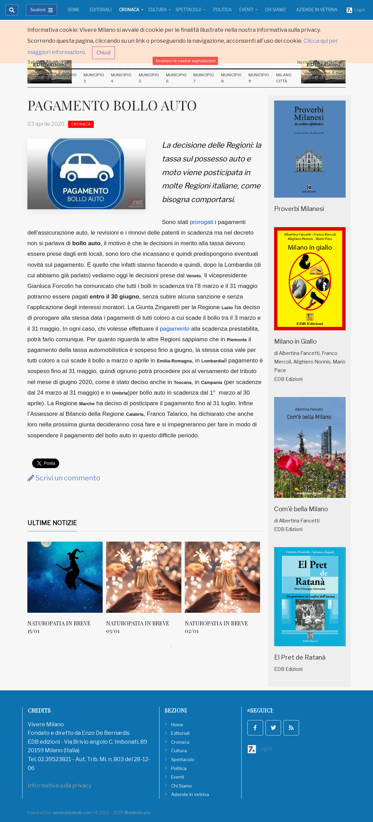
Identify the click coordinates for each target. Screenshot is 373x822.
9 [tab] (181, 647)
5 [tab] (140, 647)
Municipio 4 (121, 77)
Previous (22, 591)
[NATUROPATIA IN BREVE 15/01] (65, 577)
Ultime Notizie (52, 523)
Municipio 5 (149, 77)
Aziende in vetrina (316, 9)
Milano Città (284, 77)
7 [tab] (160, 647)
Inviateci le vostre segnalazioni (185, 60)
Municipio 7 (203, 77)
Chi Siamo (275, 9)
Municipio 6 (176, 77)
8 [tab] (171, 647)
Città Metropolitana (321, 77)
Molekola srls (137, 812)
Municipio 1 (38, 77)
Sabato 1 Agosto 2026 (50, 62)
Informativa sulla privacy (59, 785)
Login (356, 10)
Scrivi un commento (63, 478)
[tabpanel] (66, 592)
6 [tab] (150, 647)
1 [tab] (99, 647)
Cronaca (129, 9)
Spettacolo (189, 9)
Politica (222, 9)
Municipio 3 (93, 77)
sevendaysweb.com (72, 812)
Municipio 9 (258, 77)
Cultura (158, 9)
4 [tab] (130, 647)
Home (73, 9)
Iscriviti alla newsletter (319, 62)
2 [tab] (109, 647)
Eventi (246, 9)
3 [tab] (119, 647)
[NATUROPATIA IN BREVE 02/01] (222, 577)
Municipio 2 (66, 77)
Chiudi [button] (104, 53)
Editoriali (101, 9)
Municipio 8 (231, 77)
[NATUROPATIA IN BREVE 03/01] (143, 577)
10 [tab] (191, 647)
